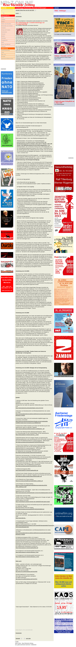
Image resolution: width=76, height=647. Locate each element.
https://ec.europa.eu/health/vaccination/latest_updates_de (29, 480)
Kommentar (4, 31)
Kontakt (3, 56)
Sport (2, 42)
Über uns (3, 54)
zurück (17, 13)
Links (2, 52)
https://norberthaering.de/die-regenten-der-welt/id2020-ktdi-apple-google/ (33, 501)
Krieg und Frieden (5, 29)
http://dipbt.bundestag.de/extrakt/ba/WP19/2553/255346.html (30, 442)
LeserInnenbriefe (5, 50)
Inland (2, 21)
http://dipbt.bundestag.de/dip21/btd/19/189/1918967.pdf (29, 476)
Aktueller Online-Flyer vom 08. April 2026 (25, 10)
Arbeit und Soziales (6, 23)
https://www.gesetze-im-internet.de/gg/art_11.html (27, 556)
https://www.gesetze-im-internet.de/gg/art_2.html (27, 552)
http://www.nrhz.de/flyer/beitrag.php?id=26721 (26, 579)
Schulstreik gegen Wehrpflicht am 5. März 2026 (64, 102)
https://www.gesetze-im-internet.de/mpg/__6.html (27, 434)
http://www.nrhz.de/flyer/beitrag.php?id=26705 (26, 571)
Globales (3, 27)
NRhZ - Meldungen (60, 10)
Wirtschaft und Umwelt (7, 25)
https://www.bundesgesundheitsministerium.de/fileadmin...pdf (30, 428)
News (2, 17)
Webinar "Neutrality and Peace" (64, 56)
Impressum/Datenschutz (7, 58)
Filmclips (3, 38)
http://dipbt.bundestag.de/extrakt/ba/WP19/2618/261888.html (30, 509)
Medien (3, 36)
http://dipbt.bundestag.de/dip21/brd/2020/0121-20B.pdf (28, 466)
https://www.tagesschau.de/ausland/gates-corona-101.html (29, 408)
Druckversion (19, 16)
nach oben (28, 638)
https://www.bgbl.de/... (21, 518)
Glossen (3, 34)
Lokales (3, 19)
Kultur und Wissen (5, 44)
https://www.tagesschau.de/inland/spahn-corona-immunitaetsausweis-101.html (34, 492)
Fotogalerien (4, 40)
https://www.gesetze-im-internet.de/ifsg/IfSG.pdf (27, 470)
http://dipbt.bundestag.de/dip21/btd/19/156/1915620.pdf (29, 452)
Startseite (18, 638)
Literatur (3, 46)
